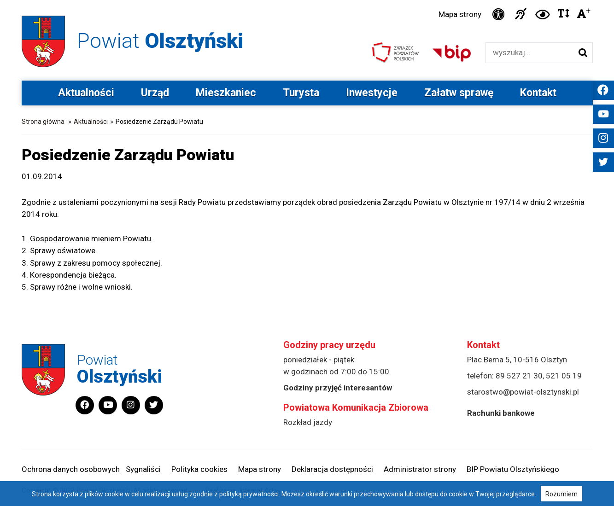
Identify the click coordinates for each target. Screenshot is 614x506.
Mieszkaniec (226, 93)
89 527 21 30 (519, 375)
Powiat (160, 41)
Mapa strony (460, 14)
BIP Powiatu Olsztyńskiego (513, 469)
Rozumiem (561, 494)
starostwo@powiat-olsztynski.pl (523, 391)
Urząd (155, 93)
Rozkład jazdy (307, 422)
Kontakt (538, 93)
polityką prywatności (249, 494)
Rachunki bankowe (501, 413)
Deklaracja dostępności (332, 469)
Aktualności (86, 93)
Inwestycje (372, 93)
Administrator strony (420, 469)
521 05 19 (564, 375)
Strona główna (43, 121)
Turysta (301, 93)
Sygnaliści (143, 469)
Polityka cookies (199, 469)
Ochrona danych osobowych (71, 469)
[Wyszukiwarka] (529, 52)
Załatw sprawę (458, 93)
